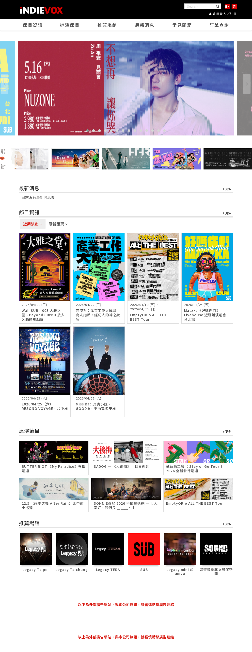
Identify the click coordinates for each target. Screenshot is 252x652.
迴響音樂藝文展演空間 (216, 571)
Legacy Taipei (36, 569)
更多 (227, 189)
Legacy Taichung (72, 569)
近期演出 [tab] (33, 223)
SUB (144, 569)
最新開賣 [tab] (58, 223)
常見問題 (182, 25)
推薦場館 (107, 25)
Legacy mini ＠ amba (180, 571)
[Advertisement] (126, 621)
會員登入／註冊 (223, 13)
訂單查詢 (219, 25)
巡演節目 (70, 25)
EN (227, 6)
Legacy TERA (108, 569)
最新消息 (145, 25)
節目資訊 (33, 25)
